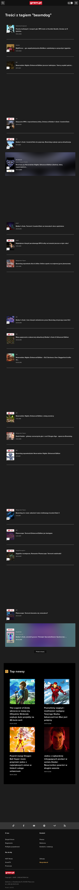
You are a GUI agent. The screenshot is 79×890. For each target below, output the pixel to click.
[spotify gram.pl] (44, 826)
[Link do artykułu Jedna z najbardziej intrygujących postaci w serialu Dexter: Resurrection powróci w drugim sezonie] (56, 750)
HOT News (9, 859)
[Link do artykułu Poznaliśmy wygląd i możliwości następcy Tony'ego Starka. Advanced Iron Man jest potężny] (56, 702)
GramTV (8, 862)
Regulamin (9, 843)
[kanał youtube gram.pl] (34, 826)
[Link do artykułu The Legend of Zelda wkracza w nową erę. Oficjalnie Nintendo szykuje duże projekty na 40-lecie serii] (22, 702)
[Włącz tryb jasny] (70, 3)
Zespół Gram (9, 839)
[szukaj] (3, 3)
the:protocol (44, 862)
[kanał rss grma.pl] (65, 826)
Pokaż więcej (40, 652)
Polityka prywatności (12, 847)
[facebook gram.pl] (24, 826)
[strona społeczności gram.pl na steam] (54, 826)
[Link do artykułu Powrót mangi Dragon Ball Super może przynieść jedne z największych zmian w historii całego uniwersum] (22, 751)
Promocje (8, 866)
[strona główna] (36, 3)
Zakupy (42, 859)
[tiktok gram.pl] (13, 826)
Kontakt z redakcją (46, 847)
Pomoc (42, 839)
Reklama (43, 843)
